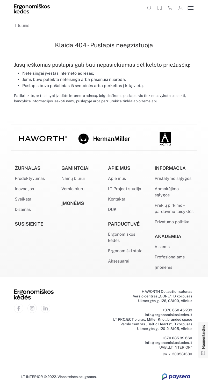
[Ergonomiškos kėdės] (32, 8)
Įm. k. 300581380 (177, 354)
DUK (112, 209)
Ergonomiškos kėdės (121, 237)
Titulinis (21, 25)
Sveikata (23, 199)
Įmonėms (163, 267)
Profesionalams (170, 257)
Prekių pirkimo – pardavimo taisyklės (174, 208)
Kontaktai (117, 199)
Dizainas (23, 209)
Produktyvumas (30, 178)
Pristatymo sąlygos (173, 178)
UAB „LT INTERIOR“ (175, 347)
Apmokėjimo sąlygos (167, 191)
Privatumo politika (172, 221)
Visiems (162, 246)
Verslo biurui (73, 188)
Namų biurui (73, 178)
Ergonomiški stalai (126, 250)
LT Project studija (124, 188)
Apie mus (117, 178)
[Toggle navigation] (191, 8)
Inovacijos (24, 188)
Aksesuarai (118, 261)
